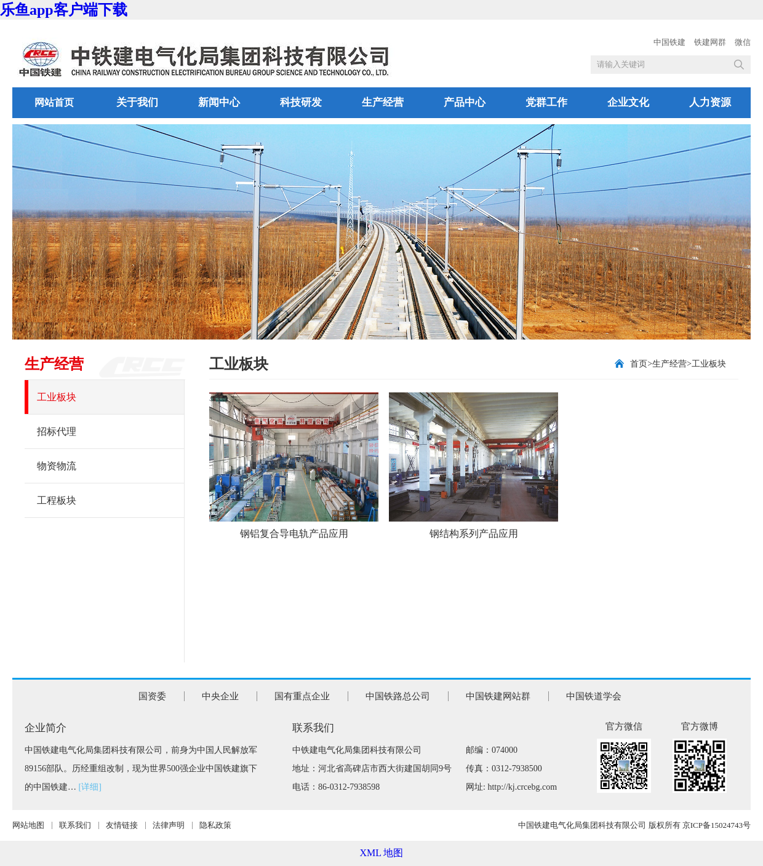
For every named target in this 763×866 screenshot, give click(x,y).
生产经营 (383, 102)
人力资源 (710, 102)
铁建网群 (710, 42)
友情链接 (122, 825)
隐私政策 (215, 825)
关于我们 (137, 102)
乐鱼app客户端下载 (63, 10)
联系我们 (75, 825)
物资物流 (56, 466)
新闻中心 (219, 102)
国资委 (152, 696)
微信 (743, 42)
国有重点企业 (302, 696)
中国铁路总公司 (398, 696)
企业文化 (628, 102)
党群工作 (546, 102)
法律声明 (169, 825)
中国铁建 (669, 42)
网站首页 (54, 102)
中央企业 (220, 696)
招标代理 (56, 431)
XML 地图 (382, 853)
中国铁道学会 (593, 696)
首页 (638, 363)
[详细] (90, 787)
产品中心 (464, 102)
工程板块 (56, 500)
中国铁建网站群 (498, 696)
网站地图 (28, 825)
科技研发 (301, 102)
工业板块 (56, 397)
